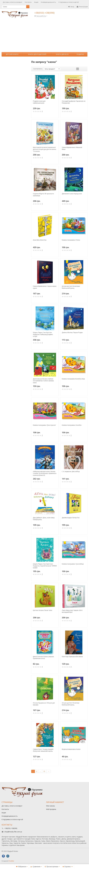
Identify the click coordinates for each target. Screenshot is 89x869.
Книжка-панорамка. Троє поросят (44, 425)
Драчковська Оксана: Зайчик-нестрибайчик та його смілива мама (43, 381)
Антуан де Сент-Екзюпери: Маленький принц (71, 287)
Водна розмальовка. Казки (71, 749)
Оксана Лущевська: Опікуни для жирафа (44, 704)
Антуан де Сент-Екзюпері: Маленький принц (70, 704)
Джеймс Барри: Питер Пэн (70, 518)
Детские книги (12, 54)
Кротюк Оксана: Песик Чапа (42, 610)
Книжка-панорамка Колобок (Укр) (73, 379)
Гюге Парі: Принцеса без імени (72, 656)
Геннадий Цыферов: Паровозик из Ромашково (73, 102)
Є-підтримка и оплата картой (69, 2)
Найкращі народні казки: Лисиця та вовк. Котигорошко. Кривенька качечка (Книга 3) (44, 473)
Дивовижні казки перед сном (72, 194)
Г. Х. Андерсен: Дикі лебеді (71, 471)
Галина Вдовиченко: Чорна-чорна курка (44, 287)
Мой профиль (51, 809)
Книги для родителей (37, 54)
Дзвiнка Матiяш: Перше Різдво (72, 332)
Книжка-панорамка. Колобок (72, 425)
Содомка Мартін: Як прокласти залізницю (43, 195)
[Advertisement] (44, 36)
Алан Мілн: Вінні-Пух (39, 240)
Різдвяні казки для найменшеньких (39, 102)
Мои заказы (50, 806)
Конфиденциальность (48, 2)
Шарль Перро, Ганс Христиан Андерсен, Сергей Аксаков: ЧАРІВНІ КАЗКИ (45, 566)
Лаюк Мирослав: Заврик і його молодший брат (72, 611)
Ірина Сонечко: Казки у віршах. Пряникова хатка (43, 657)
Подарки (80, 54)
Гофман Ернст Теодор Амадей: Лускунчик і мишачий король (43, 750)
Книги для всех (62, 54)
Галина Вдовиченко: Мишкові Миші (72, 148)
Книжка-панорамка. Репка (71, 240)
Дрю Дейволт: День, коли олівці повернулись (43, 518)
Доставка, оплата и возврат (12, 2)
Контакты (28, 2)
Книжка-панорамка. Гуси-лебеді (73, 564)
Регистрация (82, 7)
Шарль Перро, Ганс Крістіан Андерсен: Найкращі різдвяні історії (43, 334)
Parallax (11, 861)
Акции (36, 2)
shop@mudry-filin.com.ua (13, 832)
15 (44, 771)
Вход (71, 7)
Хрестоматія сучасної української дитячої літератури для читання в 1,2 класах (44, 149)
